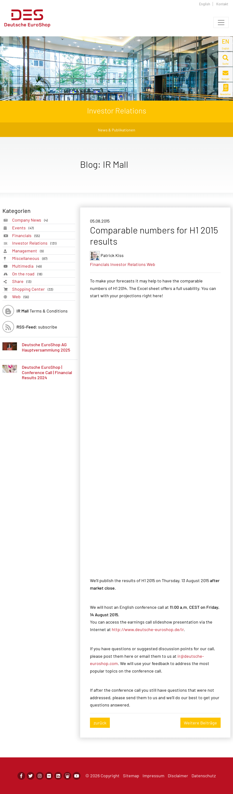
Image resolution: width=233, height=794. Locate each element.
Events (24, 228)
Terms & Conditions (42, 310)
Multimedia (28, 266)
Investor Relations (35, 243)
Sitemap (131, 775)
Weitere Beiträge (200, 722)
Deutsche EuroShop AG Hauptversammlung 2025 (46, 347)
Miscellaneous (30, 258)
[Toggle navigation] (221, 22)
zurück (100, 722)
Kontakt (222, 4)
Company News (31, 220)
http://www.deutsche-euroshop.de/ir (148, 629)
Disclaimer (178, 775)
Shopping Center (33, 289)
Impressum (153, 775)
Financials (27, 235)
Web (21, 296)
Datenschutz (204, 775)
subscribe (36, 326)
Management (29, 251)
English (204, 4)
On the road (28, 274)
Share (22, 281)
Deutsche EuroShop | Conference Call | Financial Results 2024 (47, 372)
